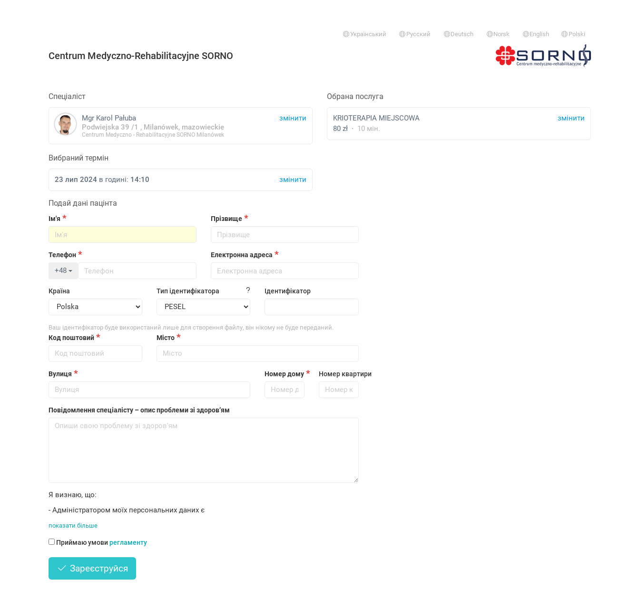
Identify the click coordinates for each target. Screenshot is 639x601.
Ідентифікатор (288, 291)
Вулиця (60, 374)
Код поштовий (71, 337)
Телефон (62, 255)
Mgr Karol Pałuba (180, 125)
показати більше (73, 525)
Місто (166, 337)
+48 (63, 270)
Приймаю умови (98, 542)
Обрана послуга (355, 96)
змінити (571, 118)
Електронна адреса (242, 255)
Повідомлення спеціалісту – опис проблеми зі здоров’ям (139, 410)
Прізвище (226, 218)
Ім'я (54, 218)
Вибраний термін (78, 157)
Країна (59, 291)
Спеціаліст (67, 96)
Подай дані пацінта (83, 203)
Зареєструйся (92, 568)
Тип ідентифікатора (188, 291)
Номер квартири (339, 374)
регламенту (128, 542)
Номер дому (284, 374)
